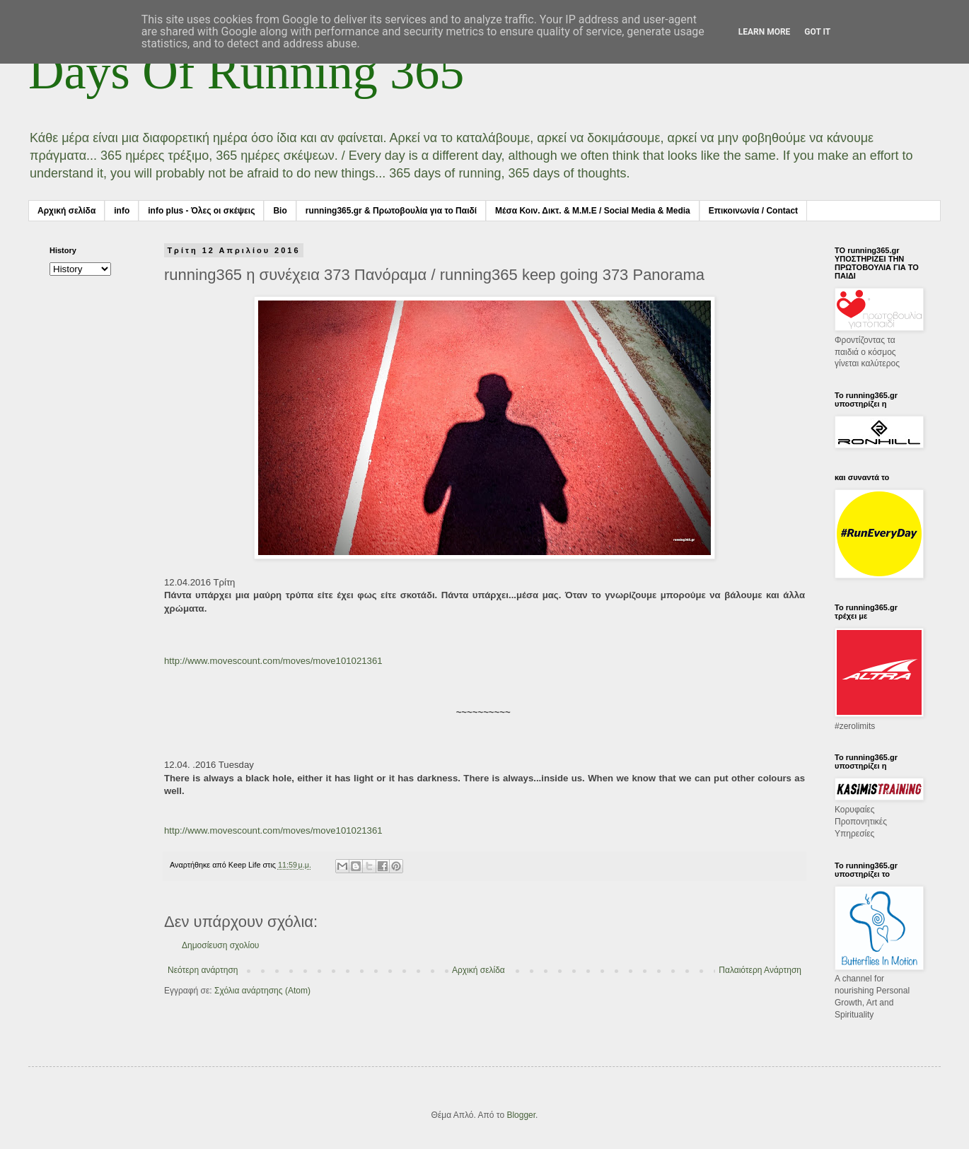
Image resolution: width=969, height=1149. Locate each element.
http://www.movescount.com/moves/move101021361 (273, 660)
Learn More (764, 32)
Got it (817, 32)
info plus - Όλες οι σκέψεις (201, 211)
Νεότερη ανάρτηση (203, 970)
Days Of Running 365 (246, 72)
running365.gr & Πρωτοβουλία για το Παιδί (391, 211)
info (121, 211)
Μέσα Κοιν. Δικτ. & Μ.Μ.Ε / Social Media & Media (592, 211)
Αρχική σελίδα (66, 211)
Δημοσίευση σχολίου (220, 945)
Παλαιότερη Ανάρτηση (760, 970)
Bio (279, 211)
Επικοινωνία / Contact (753, 211)
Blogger (520, 1115)
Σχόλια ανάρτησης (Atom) (262, 991)
